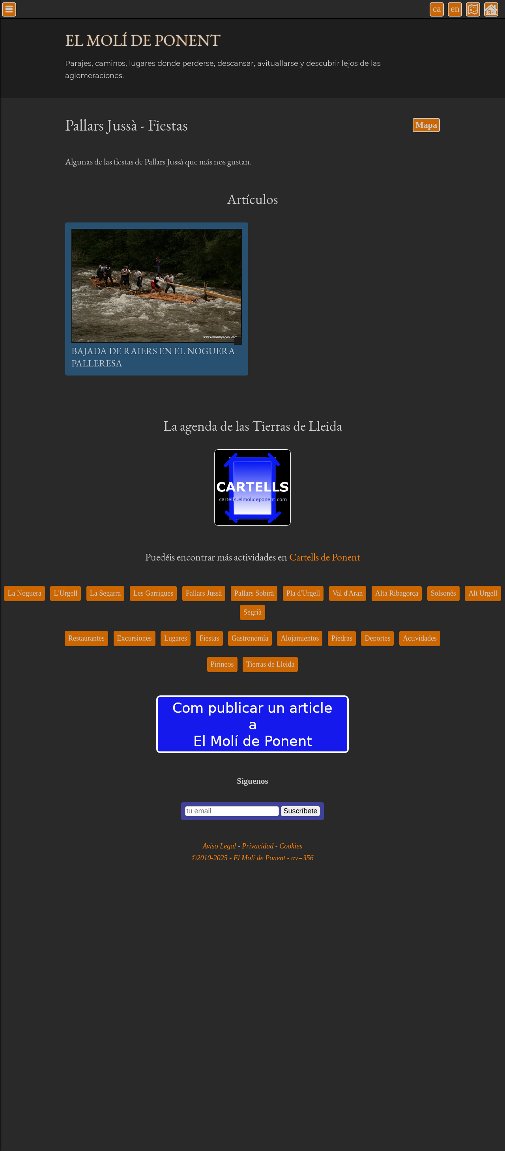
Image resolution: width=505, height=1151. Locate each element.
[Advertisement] (252, 470)
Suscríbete (300, 1071)
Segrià (252, 872)
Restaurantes (86, 898)
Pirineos (222, 925)
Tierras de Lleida (270, 925)
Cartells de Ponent (324, 687)
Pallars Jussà (204, 854)
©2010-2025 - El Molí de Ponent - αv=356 (252, 1118)
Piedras (341, 898)
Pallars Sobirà (254, 854)
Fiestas (209, 898)
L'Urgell (65, 854)
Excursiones (134, 898)
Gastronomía (250, 898)
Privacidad (258, 1106)
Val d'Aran (348, 854)
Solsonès (443, 854)
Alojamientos (300, 898)
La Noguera (24, 854)
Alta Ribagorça (396, 854)
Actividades (420, 898)
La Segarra (105, 854)
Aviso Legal (220, 1106)
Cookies (290, 1106)
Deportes (377, 898)
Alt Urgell (482, 854)
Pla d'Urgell (303, 854)
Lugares (175, 898)
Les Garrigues (153, 854)
